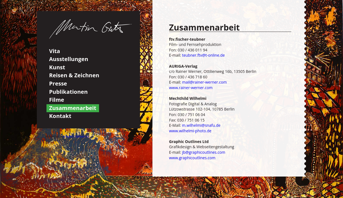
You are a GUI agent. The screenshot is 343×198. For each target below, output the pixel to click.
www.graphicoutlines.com (192, 157)
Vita (54, 51)
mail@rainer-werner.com (204, 82)
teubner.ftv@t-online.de (203, 55)
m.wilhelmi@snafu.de (201, 125)
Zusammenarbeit (72, 108)
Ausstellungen (68, 59)
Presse (58, 83)
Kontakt (60, 116)
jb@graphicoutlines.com (203, 152)
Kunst (57, 67)
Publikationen (68, 91)
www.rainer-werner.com (191, 87)
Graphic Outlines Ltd (76, 136)
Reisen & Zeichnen (74, 75)
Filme (56, 99)
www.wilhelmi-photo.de (190, 130)
